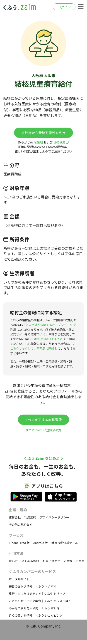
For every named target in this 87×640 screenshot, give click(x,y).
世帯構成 (59, 142)
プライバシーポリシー (54, 517)
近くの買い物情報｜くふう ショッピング (36, 615)
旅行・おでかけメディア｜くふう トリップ (37, 593)
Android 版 (40, 543)
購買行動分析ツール (64, 543)
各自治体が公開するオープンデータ (49, 325)
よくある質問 (30, 561)
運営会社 (15, 517)
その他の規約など (20, 524)
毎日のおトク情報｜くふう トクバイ (32, 586)
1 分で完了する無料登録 (43, 419)
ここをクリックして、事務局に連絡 (43, 346)
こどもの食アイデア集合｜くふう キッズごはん (40, 601)
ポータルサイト (19, 579)
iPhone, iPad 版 (19, 543)
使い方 (13, 561)
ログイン (64, 7)
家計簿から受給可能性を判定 (43, 132)
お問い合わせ (51, 561)
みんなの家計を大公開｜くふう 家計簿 (34, 608)
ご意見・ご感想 (74, 561)
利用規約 (30, 517)
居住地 (38, 142)
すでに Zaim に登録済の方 (43, 430)
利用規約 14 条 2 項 (50, 339)
